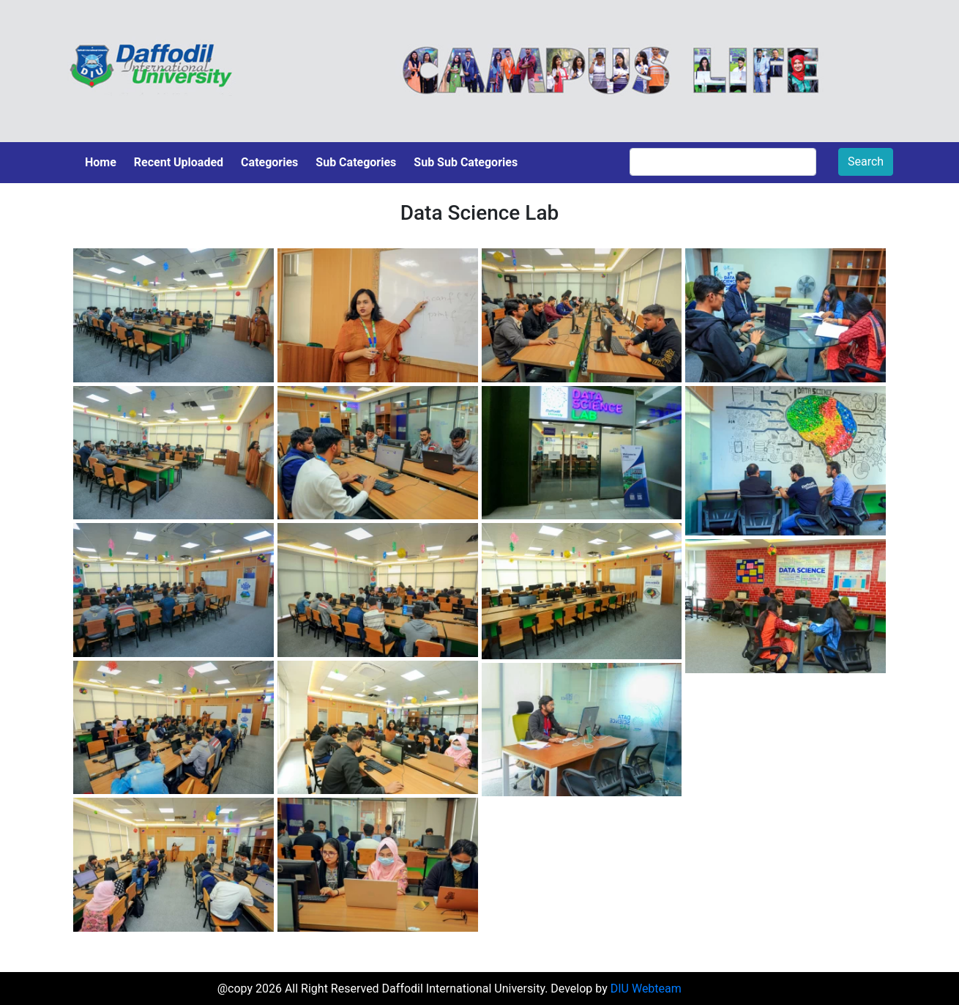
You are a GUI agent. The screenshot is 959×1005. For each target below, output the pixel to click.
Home (100, 162)
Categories (269, 162)
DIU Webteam (646, 988)
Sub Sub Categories (466, 162)
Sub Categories (356, 162)
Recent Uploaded (178, 162)
